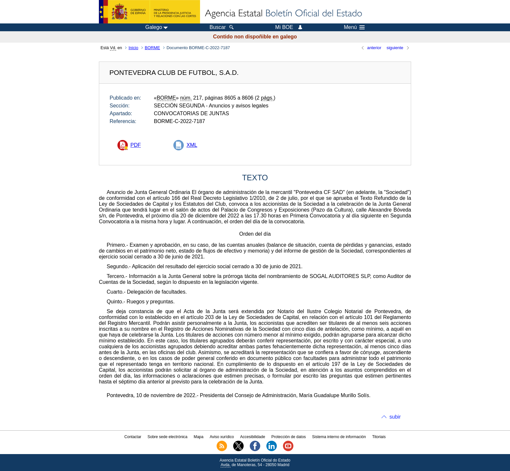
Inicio (133, 47)
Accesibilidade (252, 437)
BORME (152, 47)
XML (191, 145)
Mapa (198, 437)
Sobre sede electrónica (168, 437)
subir (395, 417)
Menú (354, 27)
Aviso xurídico (222, 437)
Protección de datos (288, 437)
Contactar (132, 437)
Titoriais (379, 437)
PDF (135, 145)
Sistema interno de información (339, 437)
